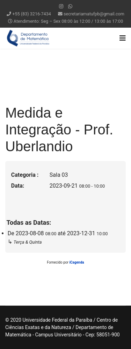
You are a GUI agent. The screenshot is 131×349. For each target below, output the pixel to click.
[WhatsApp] (70, 6)
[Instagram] (61, 6)
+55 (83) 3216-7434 (31, 13)
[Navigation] (122, 38)
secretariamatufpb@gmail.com (94, 13)
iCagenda (76, 262)
